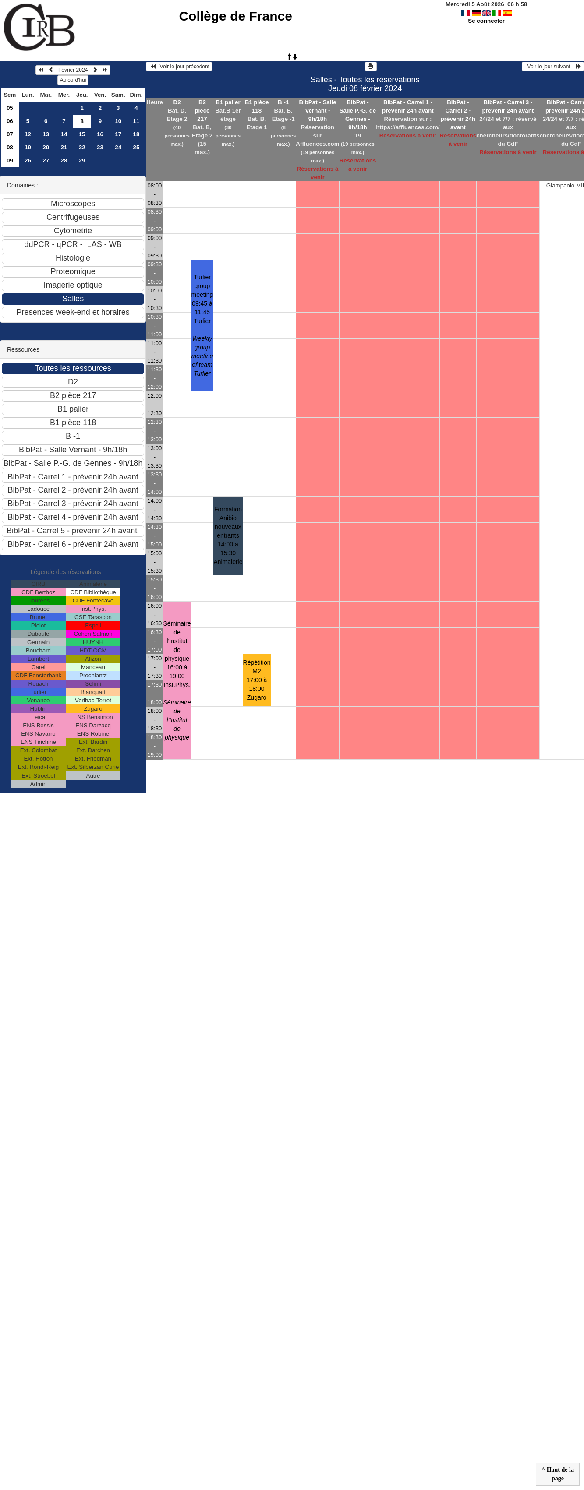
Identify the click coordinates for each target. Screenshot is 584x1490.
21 (64, 147)
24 (118, 147)
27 (45, 160)
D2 (177, 102)
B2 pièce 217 (202, 110)
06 (10, 121)
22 (82, 147)
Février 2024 (73, 70)
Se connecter (486, 21)
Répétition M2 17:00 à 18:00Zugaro (257, 680)
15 (82, 134)
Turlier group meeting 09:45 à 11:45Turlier (202, 325)
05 (10, 108)
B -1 (283, 102)
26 (28, 160)
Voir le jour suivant (552, 66)
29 (82, 160)
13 (45, 134)
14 (64, 134)
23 (100, 147)
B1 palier (228, 102)
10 (118, 121)
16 (100, 134)
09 (10, 160)
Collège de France (235, 16)
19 (28, 147)
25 (136, 147)
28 (64, 160)
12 (28, 134)
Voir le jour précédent (179, 66)
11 (136, 121)
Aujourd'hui (73, 80)
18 (136, 134)
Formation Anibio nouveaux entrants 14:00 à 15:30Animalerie (227, 535)
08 (10, 147)
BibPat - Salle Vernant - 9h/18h (317, 110)
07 (10, 134)
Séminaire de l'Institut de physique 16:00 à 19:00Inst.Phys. (177, 680)
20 (45, 147)
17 (118, 134)
